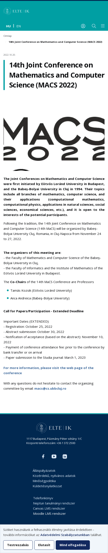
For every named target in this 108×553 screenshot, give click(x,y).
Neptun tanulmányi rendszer (54, 503)
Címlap (7, 35)
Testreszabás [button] (18, 545)
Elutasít (44, 545)
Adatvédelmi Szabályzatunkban (65, 535)
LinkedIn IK (64, 456)
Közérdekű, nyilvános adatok (54, 475)
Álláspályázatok (44, 470)
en (18, 26)
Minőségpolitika (44, 481)
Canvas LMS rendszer (49, 508)
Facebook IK (43, 456)
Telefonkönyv (43, 498)
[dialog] (54, 538)
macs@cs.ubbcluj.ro (50, 388)
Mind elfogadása (73, 545)
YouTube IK (54, 456)
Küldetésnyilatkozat (47, 486)
